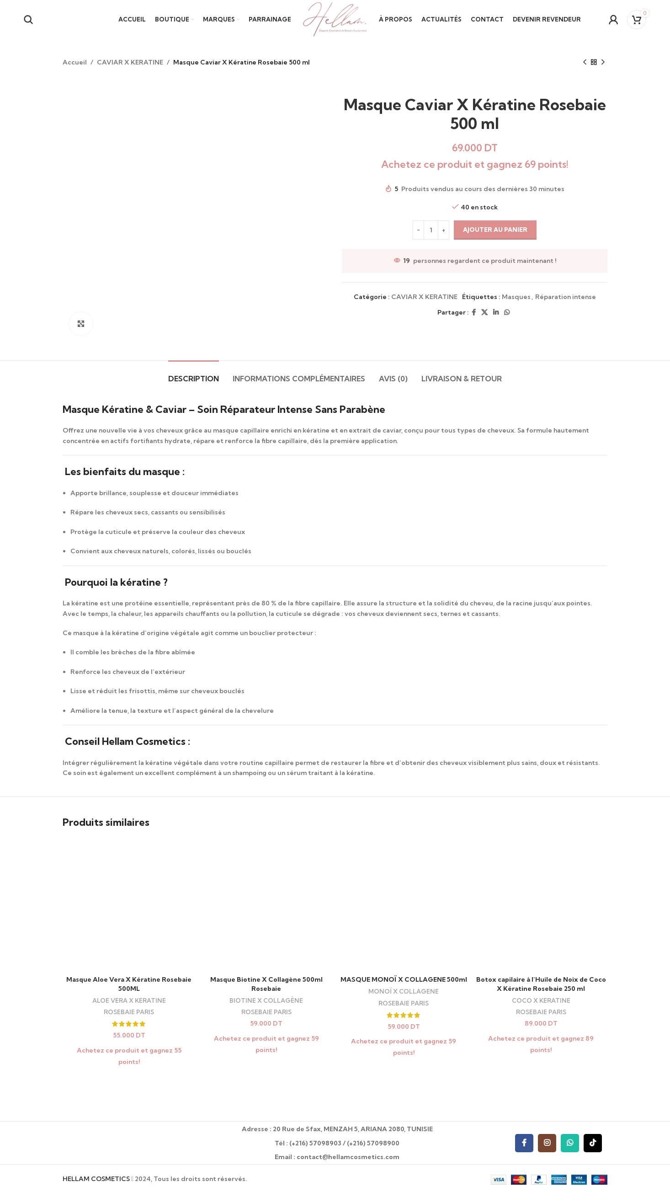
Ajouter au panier (495, 230)
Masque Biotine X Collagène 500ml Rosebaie (266, 984)
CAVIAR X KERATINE (130, 62)
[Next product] (602, 62)
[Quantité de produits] (431, 230)
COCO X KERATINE (541, 1000)
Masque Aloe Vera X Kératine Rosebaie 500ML (128, 984)
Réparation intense (565, 297)
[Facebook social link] (474, 312)
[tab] (193, 374)
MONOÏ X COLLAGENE (403, 991)
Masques (516, 297)
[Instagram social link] (547, 1143)
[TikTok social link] (593, 1143)
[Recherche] (28, 20)
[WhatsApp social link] (506, 312)
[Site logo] (335, 19)
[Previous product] (584, 62)
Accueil (75, 62)
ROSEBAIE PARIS (129, 1012)
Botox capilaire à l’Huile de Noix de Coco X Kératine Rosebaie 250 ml (541, 984)
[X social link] (484, 312)
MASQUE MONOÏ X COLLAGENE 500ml (403, 979)
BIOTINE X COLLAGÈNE (266, 1000)
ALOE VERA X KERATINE (129, 1000)
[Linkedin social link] (495, 312)
